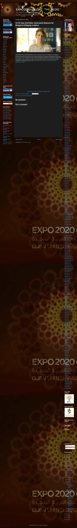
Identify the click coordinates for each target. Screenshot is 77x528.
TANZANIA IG (67, 337)
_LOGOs (5, 41)
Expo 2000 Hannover (7, 113)
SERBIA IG (67, 302)
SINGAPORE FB (68, 306)
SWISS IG (67, 330)
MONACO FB (67, 251)
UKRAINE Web (68, 368)
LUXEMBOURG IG (68, 214)
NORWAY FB (67, 274)
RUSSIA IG (67, 291)
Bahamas (5, 46)
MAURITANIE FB (68, 235)
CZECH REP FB (68, 107)
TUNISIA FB (67, 355)
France (4, 56)
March (68, 482)
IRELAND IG (67, 176)
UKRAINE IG (67, 366)
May (68, 479)
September (69, 472)
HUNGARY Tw (68, 160)
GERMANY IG (68, 147)
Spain (4, 77)
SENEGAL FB (67, 297)
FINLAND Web (68, 134)
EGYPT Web (67, 127)
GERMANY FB (68, 145)
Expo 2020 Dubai (22, 95)
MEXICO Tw (67, 248)
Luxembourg (5, 66)
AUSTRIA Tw (67, 62)
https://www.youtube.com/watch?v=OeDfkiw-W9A (38, 91)
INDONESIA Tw (68, 168)
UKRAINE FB (67, 365)
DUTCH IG (67, 119)
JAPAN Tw (67, 196)
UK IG (66, 360)
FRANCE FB (67, 135)
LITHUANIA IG (68, 209)
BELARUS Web (68, 78)
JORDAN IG (67, 199)
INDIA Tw (66, 165)
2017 (67, 461)
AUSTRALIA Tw (68, 55)
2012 (67, 517)
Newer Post (18, 139)
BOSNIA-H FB (68, 93)
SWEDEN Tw (67, 325)
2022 (67, 454)
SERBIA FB (67, 301)
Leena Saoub (29, 95)
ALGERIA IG (67, 44)
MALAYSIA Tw (68, 222)
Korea (4, 62)
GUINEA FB (67, 152)
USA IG (66, 376)
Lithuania (5, 64)
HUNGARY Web (68, 162)
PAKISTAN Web (68, 283)
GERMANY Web (68, 148)
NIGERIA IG (67, 273)
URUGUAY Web (68, 373)
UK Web (66, 363)
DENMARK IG (68, 114)
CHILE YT (67, 106)
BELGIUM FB (67, 80)
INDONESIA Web (68, 170)
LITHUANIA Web (68, 211)
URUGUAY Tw (68, 371)
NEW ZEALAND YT (69, 270)
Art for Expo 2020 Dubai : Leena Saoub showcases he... (70, 492)
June (68, 477)
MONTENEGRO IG (69, 258)
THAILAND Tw (68, 342)
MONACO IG (67, 253)
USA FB (66, 375)
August (68, 473)
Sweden (4, 79)
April (68, 481)
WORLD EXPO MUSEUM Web (68, 42)
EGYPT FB (67, 124)
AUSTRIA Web (68, 63)
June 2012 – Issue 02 (7, 142)
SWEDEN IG (67, 324)
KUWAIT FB (67, 203)
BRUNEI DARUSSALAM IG (68, 99)
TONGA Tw (67, 353)
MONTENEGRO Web (69, 260)
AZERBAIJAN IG (68, 65)
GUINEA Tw (67, 155)
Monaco (4, 70)
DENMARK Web (68, 117)
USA (4, 82)
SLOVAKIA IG (67, 312)
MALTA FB (67, 226)
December (69, 466)
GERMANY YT (68, 150)
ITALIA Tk (67, 186)
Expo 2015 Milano (7, 109)
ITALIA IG (67, 183)
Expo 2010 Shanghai (7, 110)
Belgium (4, 49)
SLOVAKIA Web (68, 314)
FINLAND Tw (67, 132)
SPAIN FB (67, 316)
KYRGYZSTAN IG (68, 206)
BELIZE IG (67, 86)
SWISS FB (67, 329)
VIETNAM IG (67, 386)
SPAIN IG (67, 317)
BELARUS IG (67, 75)
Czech (4, 52)
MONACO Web (68, 255)
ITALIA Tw (67, 188)
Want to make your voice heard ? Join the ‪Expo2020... (70, 498)
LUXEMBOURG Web (69, 217)
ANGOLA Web (68, 47)
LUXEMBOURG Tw (69, 216)
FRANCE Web (68, 140)
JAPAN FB (67, 193)
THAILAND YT (68, 345)
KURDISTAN (67, 201)
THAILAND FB (68, 339)
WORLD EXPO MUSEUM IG (68, 39)
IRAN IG (66, 171)
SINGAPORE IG (68, 307)
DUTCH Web (67, 122)
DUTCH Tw (67, 120)
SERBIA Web (67, 304)
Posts (67, 445)
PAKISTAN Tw (68, 281)
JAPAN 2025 (67, 191)
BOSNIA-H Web (68, 96)
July (68, 475)
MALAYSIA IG (67, 221)
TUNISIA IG (67, 357)
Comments (68, 448)
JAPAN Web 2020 (68, 198)
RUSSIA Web (67, 293)
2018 (67, 459)
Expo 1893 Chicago (7, 118)
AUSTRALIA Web (68, 57)
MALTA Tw (67, 229)
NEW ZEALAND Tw (69, 266)
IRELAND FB (67, 175)
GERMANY (67, 143)
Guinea (4, 59)
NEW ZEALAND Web (69, 268)
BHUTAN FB (67, 88)
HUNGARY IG (67, 158)
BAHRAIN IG (67, 72)
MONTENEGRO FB (69, 256)
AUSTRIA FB (67, 59)
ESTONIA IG (67, 129)
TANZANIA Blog (68, 335)
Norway (4, 74)
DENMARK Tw (68, 116)
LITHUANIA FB (68, 208)
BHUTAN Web (68, 91)
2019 (67, 457)
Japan (4, 61)
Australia (5, 43)
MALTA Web (67, 231)
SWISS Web (67, 334)
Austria (4, 44)
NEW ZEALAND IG (69, 265)
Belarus (4, 47)
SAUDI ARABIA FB (68, 294)
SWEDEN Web (68, 327)
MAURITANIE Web (68, 238)
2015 (67, 465)
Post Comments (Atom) (26, 142)
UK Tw (66, 362)
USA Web (67, 380)
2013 (67, 515)
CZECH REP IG (68, 109)
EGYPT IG (67, 125)
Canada (4, 51)
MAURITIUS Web (68, 243)
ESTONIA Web (68, 130)
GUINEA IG (67, 153)
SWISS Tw (67, 332)
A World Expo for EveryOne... (70, 509)
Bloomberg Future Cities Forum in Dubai (70, 486)
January (69, 511)
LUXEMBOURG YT (69, 219)
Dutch (4, 54)
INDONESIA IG (68, 167)
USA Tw (66, 378)
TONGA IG (67, 352)
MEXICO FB (67, 245)
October (69, 470)
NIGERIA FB (67, 271)
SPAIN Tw (67, 319)
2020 (67, 456)
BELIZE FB (67, 85)
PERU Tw (67, 288)
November (69, 468)
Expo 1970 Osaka (6, 117)
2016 (67, 463)
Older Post (58, 139)
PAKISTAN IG (67, 279)
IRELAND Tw (67, 178)
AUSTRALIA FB (68, 52)
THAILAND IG (67, 340)
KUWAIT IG (67, 204)
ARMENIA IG (67, 50)
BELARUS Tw (67, 77)
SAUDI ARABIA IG (68, 296)
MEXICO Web (67, 250)
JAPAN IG (67, 194)
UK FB (66, 358)
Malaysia (5, 67)
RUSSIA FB (67, 289)
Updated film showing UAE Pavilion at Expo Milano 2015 (70, 504)
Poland (4, 75)
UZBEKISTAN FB (68, 381)
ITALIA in (66, 185)
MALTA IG (67, 227)
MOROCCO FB (68, 261)
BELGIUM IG (67, 82)
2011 (67, 519)
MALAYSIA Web (68, 224)
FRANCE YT (67, 142)
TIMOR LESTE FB (68, 347)
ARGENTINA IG (68, 49)
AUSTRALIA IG (68, 54)
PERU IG (66, 286)
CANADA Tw (67, 101)
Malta (4, 69)
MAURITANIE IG (68, 237)
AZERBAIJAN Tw (68, 67)
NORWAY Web (68, 278)
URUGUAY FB (68, 370)
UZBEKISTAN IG (68, 383)
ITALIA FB (67, 181)
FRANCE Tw (67, 139)
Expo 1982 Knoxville (7, 115)
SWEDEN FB (67, 322)
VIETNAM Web (68, 388)
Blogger (45, 525)
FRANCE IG (67, 137)
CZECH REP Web (68, 112)
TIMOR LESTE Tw (68, 348)
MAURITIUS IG (68, 240)
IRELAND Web (68, 180)
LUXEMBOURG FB (69, 213)
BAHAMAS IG (67, 70)
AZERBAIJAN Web (69, 68)
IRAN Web (67, 173)
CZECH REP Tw (68, 111)
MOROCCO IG (68, 263)
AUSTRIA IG (67, 60)
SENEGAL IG (67, 299)
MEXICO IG (67, 247)
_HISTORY (5, 39)
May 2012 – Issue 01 (7, 143)
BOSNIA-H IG (67, 95)
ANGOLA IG (67, 45)
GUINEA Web (67, 157)
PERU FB (67, 284)
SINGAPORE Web (68, 309)
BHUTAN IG (67, 90)
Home (38, 139)
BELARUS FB (67, 73)
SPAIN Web (67, 320)
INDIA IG (66, 163)
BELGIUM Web (68, 83)
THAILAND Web (68, 343)
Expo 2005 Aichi (6, 112)
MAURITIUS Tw (68, 242)
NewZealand (5, 72)
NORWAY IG (67, 276)
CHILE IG (67, 104)
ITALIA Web (67, 190)
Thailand (5, 80)
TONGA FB (67, 350)
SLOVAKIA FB (68, 311)
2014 (67, 514)
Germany (5, 57)
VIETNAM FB (67, 385)
